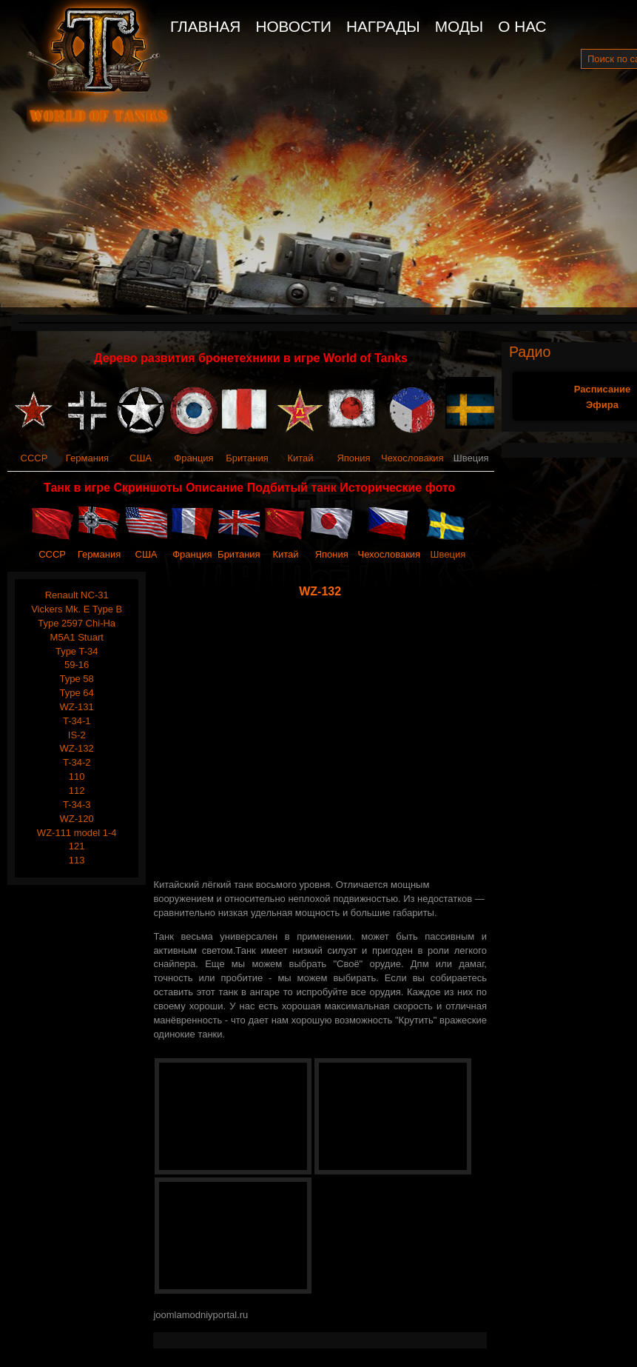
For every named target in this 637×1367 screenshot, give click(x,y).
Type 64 (77, 692)
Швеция (448, 554)
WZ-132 (77, 748)
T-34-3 (77, 804)
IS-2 (77, 735)
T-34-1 (77, 720)
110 (77, 776)
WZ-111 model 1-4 (77, 832)
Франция (193, 458)
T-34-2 (77, 762)
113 (77, 860)
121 (77, 846)
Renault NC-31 (77, 595)
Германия (87, 458)
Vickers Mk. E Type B (76, 609)
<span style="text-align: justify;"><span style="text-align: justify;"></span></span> (323, 738)
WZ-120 (77, 818)
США (140, 458)
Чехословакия (412, 458)
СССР (34, 458)
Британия (247, 458)
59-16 (76, 664)
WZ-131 (77, 706)
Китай (300, 458)
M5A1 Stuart (77, 637)
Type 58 (77, 678)
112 (77, 790)
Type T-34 (76, 651)
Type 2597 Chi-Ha (76, 623)
